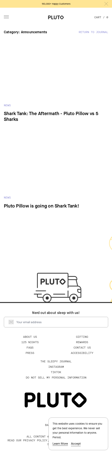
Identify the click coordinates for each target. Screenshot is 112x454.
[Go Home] (56, 17)
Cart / (101, 17)
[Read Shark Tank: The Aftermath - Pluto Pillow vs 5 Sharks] (56, 81)
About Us (30, 337)
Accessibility (82, 353)
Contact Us (82, 347)
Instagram (56, 367)
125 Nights (30, 342)
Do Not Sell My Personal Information (56, 377)
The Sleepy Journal (56, 361)
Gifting (82, 337)
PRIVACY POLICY (35, 440)
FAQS (30, 347)
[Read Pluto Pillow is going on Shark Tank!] (56, 171)
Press (30, 353)
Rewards (82, 342)
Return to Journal (93, 32)
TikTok (56, 372)
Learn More (60, 444)
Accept (76, 444)
